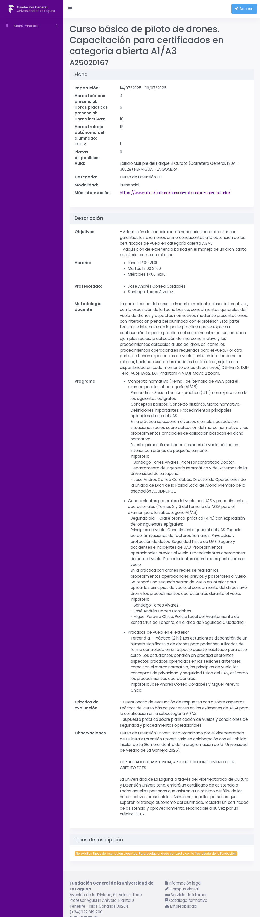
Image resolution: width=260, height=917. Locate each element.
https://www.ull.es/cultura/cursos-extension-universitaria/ (175, 192)
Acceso (244, 8)
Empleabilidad (181, 906)
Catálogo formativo (186, 900)
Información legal (183, 883)
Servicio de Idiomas (186, 894)
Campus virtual (182, 889)
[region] (31, 467)
